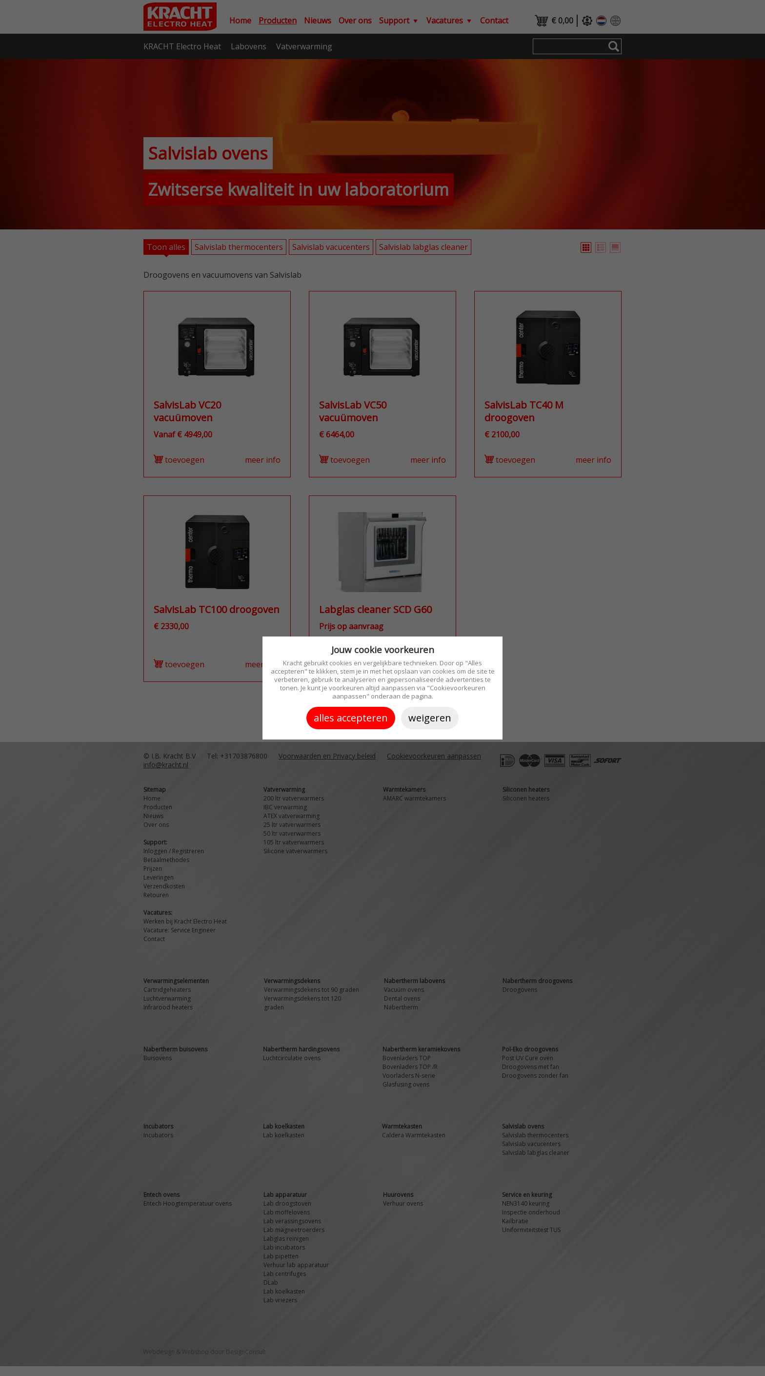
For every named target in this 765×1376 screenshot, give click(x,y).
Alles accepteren (351, 717)
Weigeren (429, 717)
